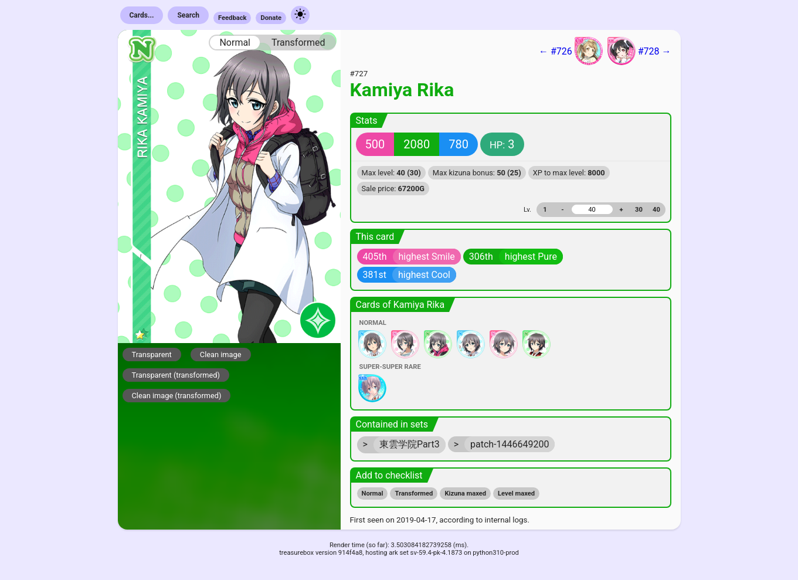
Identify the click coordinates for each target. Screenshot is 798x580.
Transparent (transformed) (176, 375)
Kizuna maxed (465, 493)
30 (639, 209)
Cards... (142, 15)
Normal (234, 42)
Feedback (232, 18)
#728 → (639, 51)
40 (656, 209)
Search (188, 15)
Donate (270, 18)
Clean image (221, 354)
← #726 (571, 51)
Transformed (298, 42)
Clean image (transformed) (177, 395)
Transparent (152, 354)
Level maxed (516, 493)
